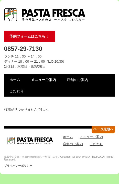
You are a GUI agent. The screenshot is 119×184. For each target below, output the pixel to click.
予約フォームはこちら (29, 36)
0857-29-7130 (23, 48)
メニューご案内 (43, 80)
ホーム (14, 80)
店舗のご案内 (77, 80)
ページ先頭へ (103, 129)
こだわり (16, 91)
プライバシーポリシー (18, 165)
